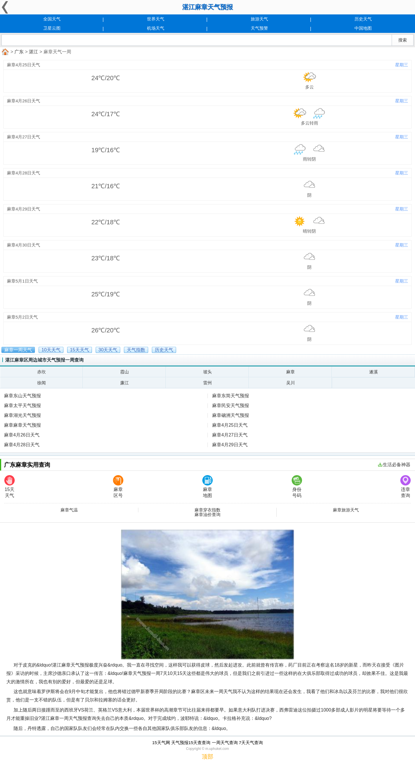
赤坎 (41, 371)
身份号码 (297, 486)
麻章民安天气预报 (230, 405)
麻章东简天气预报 (230, 395)
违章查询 (405, 486)
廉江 (124, 382)
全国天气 (52, 18)
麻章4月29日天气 (230, 444)
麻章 (290, 371)
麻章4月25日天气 (230, 425)
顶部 (207, 756)
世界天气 (155, 18)
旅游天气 (259, 18)
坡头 (207, 371)
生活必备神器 (394, 464)
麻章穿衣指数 (207, 510)
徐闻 (41, 382)
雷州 (207, 382)
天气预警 (259, 28)
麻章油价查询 (207, 514)
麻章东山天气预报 (22, 395)
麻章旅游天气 (346, 510)
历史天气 (363, 18)
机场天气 (155, 28)
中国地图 (363, 28)
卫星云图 (52, 28)
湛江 (33, 51)
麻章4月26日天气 (21, 434)
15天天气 (9, 486)
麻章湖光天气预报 (22, 415)
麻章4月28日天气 (21, 444)
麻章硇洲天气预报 (230, 415)
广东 (19, 51)
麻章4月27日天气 (230, 434)
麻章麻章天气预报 (22, 425)
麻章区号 (118, 486)
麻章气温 (69, 510)
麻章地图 (207, 486)
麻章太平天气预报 (22, 405)
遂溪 (373, 371)
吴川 (290, 382)
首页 (4, 52)
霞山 (124, 371)
